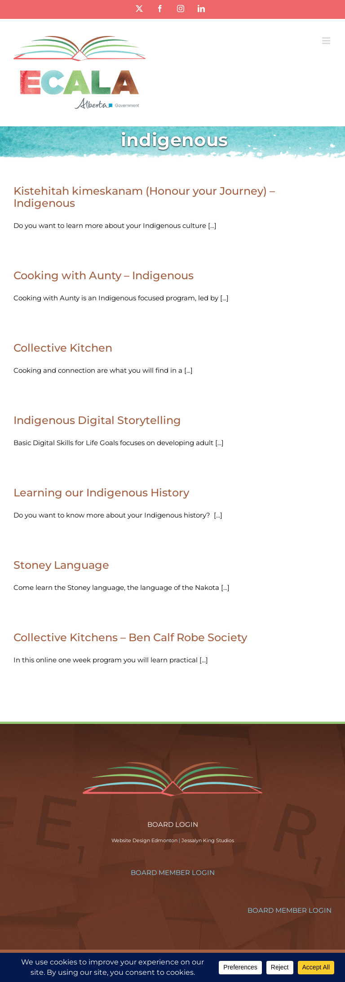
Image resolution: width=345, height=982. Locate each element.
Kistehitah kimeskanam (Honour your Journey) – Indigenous (144, 197)
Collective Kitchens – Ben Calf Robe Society (130, 637)
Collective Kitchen (62, 347)
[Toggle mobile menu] (327, 40)
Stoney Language (61, 564)
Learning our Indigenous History (101, 492)
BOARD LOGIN (172, 824)
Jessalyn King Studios (207, 840)
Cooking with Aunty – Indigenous (103, 275)
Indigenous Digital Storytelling (97, 420)
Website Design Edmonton (144, 840)
